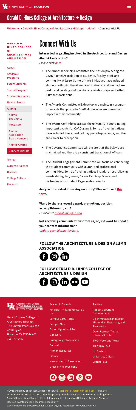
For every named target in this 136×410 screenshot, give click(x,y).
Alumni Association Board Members (18, 134)
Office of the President (63, 366)
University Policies (86, 405)
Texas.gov (101, 390)
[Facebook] (53, 377)
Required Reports (98, 398)
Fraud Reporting (51, 394)
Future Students (17, 84)
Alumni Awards (18, 144)
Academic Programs (13, 75)
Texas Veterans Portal (106, 340)
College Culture (16, 178)
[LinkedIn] (70, 377)
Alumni (91, 28)
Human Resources (60, 350)
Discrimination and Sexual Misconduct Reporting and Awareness (109, 322)
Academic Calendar (61, 304)
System (99, 351)
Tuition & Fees (101, 346)
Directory (55, 334)
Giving (11, 159)
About (11, 67)
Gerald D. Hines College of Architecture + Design (49, 17)
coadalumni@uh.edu (68, 213)
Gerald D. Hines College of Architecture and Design (53, 28)
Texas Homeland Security (20, 394)
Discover (12, 172)
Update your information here (58, 231)
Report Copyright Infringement (103, 311)
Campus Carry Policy (62, 318)
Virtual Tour (100, 362)
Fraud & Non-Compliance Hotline (79, 394)
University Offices (103, 356)
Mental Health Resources (65, 361)
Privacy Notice (14, 398)
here (58, 63)
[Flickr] (79, 377)
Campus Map (57, 324)
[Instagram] (62, 377)
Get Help (55, 345)
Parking (97, 304)
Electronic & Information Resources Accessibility (33, 401)
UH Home (13, 28)
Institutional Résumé (76, 398)
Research (12, 184)
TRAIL (38, 394)
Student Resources (18, 96)
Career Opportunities (62, 329)
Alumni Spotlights (15, 116)
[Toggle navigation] (129, 6)
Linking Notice (104, 394)
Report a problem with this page (77, 390)
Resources (15, 124)
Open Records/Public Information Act (105, 333)
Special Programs (18, 90)
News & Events (16, 102)
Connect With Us (19, 151)
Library (54, 356)
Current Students (17, 165)
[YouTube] (88, 377)
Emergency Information (64, 340)
